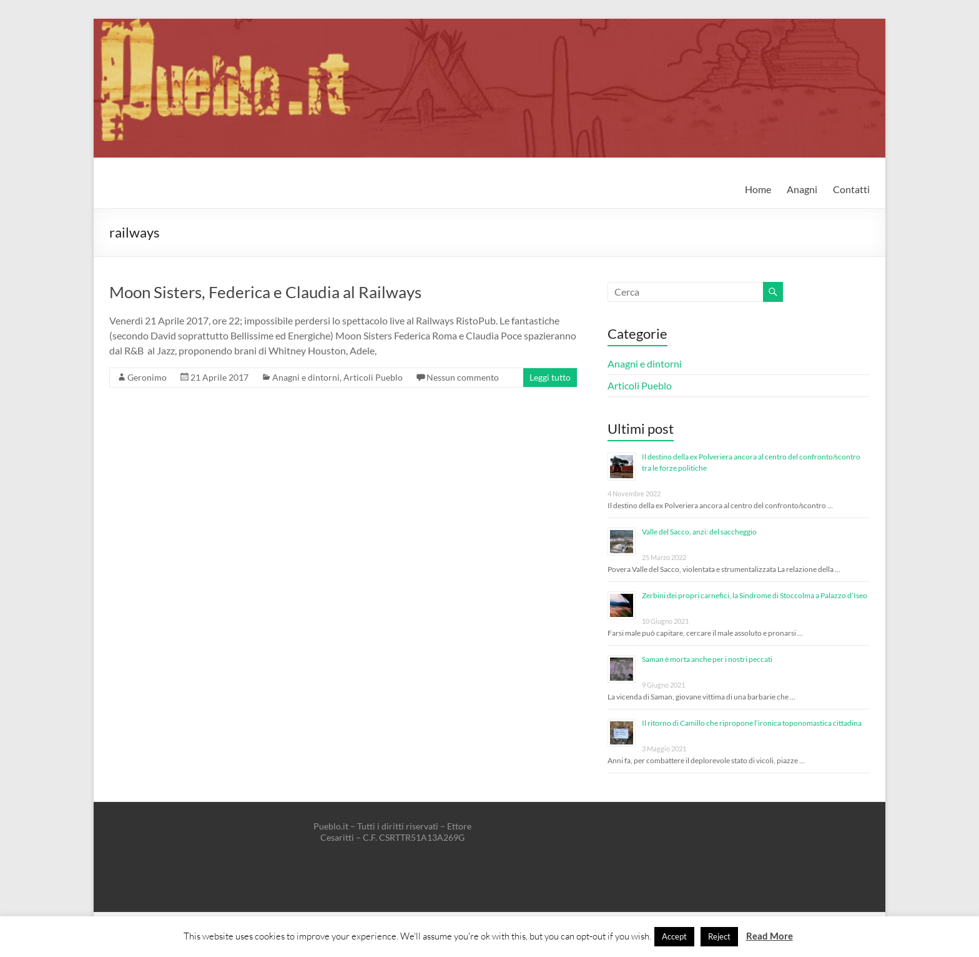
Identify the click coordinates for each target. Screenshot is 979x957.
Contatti (851, 189)
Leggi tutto (550, 377)
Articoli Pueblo (373, 377)
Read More (769, 935)
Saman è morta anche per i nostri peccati (707, 659)
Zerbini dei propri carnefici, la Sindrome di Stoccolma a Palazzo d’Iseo (754, 595)
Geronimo (147, 377)
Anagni (802, 189)
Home (758, 189)
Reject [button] (719, 936)
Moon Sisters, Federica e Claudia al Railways (265, 292)
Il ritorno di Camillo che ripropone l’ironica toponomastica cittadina (752, 723)
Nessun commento (462, 377)
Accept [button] (674, 936)
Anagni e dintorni (306, 377)
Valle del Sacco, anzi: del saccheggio (699, 531)
